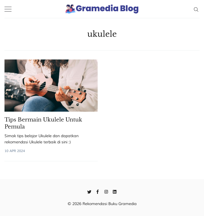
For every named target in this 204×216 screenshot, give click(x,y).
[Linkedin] (114, 191)
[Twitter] (89, 191)
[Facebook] (97, 191)
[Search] (196, 9)
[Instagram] (106, 191)
